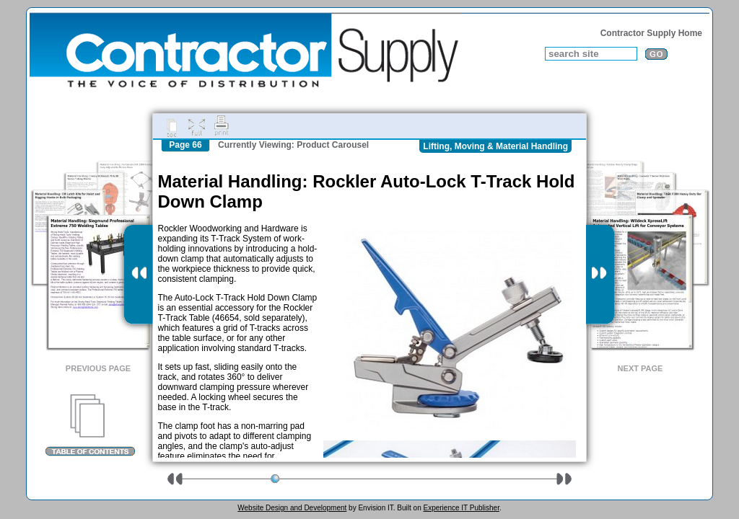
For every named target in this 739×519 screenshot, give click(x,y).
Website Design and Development (291, 508)
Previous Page (98, 368)
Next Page (640, 368)
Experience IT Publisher (461, 508)
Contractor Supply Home (651, 33)
